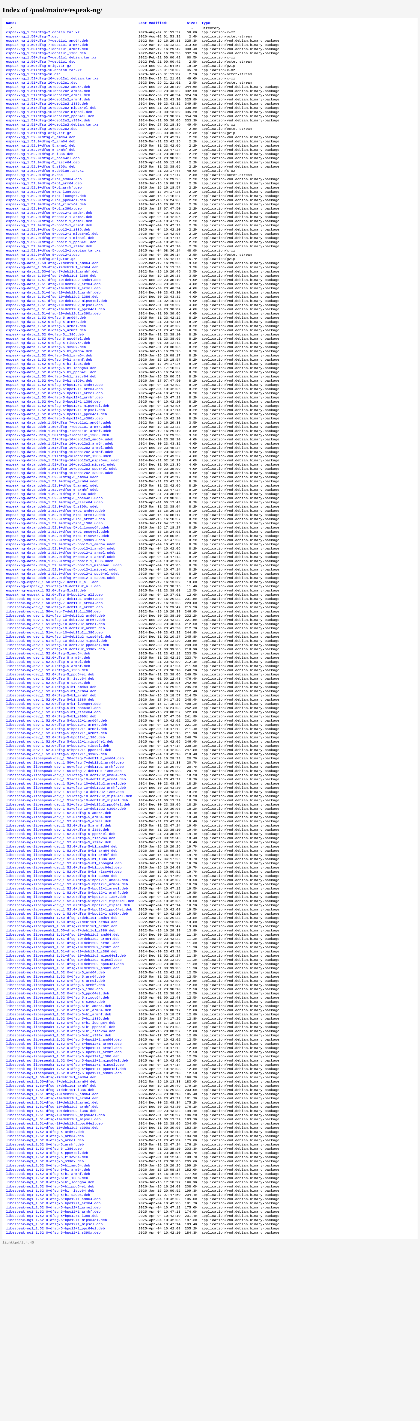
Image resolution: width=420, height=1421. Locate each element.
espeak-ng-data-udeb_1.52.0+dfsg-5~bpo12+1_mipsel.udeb (62, 647)
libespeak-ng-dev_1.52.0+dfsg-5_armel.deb (48, 753)
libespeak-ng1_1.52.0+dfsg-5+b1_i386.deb (47, 1343)
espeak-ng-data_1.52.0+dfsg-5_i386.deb (45, 379)
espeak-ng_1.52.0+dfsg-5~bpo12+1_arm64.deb (49, 245)
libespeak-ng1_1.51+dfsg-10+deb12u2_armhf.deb (52, 1261)
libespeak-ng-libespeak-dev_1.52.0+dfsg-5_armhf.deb (58, 940)
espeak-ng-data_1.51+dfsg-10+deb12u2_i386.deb (52, 336)
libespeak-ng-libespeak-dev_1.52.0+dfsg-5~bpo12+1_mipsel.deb (68, 1031)
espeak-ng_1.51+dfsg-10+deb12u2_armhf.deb (48, 110)
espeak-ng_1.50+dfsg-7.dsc (32, 38)
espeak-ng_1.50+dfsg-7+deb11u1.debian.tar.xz (51, 62)
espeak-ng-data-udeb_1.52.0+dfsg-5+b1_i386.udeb (54, 595)
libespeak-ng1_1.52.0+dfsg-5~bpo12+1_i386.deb (52, 1386)
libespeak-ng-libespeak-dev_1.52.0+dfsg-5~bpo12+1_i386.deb (66, 1022)
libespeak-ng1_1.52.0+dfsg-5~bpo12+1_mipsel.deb (54, 1396)
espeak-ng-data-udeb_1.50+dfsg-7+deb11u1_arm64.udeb (58, 484)
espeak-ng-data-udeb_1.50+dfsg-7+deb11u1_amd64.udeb (58, 480)
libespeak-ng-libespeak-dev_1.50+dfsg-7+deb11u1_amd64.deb (65, 863)
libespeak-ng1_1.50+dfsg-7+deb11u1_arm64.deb (51, 1233)
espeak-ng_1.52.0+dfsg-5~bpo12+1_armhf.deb (49, 254)
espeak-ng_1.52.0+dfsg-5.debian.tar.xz (45, 192)
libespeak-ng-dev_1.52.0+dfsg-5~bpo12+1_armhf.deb (56, 835)
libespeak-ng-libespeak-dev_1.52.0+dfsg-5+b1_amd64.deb (62, 964)
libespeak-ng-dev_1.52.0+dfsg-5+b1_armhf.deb (51, 791)
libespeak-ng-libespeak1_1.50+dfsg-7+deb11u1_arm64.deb (62, 1050)
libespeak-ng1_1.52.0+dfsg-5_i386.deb (44, 1309)
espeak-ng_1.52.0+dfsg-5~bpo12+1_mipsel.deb (50, 269)
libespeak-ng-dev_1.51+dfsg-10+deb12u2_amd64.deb (55, 700)
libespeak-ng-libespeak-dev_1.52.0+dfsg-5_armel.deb (58, 935)
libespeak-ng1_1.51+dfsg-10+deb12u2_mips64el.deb (55, 1271)
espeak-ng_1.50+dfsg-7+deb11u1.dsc (40, 67)
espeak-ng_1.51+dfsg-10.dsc (33, 81)
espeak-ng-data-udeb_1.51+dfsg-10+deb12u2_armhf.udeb (59, 513)
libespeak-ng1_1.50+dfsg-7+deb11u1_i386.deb (50, 1242)
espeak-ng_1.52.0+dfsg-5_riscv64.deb (42, 182)
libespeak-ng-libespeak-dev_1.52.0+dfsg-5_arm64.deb (58, 930)
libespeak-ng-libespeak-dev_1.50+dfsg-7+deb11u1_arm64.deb (65, 868)
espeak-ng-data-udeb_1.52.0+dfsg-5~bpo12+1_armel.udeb (60, 628)
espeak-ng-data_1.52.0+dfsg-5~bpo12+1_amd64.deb (54, 436)
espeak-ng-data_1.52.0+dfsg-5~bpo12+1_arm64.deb (54, 441)
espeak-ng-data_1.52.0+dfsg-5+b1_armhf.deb (49, 408)
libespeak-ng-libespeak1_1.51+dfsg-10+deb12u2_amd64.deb (63, 1065)
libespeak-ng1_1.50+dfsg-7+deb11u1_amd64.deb (51, 1228)
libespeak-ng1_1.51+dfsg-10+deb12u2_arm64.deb (52, 1252)
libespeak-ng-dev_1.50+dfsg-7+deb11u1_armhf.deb (54, 691)
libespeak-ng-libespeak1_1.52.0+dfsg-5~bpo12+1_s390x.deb (64, 1223)
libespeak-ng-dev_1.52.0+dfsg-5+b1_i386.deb (50, 796)
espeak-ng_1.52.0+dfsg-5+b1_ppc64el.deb (46, 225)
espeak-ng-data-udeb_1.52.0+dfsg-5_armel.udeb (52, 552)
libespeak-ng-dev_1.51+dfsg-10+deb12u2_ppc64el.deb (57, 734)
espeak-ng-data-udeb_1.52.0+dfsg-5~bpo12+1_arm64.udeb (60, 623)
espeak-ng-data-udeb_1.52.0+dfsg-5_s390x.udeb (52, 575)
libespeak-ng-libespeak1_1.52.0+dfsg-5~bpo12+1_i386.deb (63, 1204)
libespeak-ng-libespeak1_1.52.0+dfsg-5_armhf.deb (55, 1122)
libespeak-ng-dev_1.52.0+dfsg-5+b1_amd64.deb (51, 782)
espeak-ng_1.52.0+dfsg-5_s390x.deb (40, 187)
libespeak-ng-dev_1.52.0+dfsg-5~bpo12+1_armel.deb (56, 830)
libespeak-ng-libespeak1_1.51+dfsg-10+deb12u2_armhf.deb (63, 1079)
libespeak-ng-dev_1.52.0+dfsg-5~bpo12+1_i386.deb (55, 839)
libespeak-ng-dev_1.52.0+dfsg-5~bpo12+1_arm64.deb (56, 825)
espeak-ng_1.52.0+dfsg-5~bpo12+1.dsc (42, 288)
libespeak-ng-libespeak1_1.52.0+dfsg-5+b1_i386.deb (57, 1161)
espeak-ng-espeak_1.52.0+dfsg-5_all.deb (46, 671)
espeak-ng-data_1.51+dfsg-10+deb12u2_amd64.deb (53, 316)
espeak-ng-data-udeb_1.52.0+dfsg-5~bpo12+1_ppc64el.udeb (63, 652)
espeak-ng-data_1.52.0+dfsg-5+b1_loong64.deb (51, 417)
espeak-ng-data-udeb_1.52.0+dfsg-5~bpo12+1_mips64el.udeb (64, 643)
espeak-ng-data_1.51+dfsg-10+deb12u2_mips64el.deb (56, 340)
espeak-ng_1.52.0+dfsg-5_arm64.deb (40, 158)
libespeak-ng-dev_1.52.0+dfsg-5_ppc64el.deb (50, 767)
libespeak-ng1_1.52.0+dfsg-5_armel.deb (45, 1300)
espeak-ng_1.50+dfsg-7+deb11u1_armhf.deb (47, 53)
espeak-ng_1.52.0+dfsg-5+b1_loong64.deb (46, 221)
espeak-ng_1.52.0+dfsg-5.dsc (34, 197)
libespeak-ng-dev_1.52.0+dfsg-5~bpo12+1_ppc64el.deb (58, 854)
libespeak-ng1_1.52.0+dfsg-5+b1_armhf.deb (48, 1338)
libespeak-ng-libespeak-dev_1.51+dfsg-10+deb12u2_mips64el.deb (69, 906)
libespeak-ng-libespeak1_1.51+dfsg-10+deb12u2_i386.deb (62, 1084)
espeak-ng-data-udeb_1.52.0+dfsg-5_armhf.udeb (52, 556)
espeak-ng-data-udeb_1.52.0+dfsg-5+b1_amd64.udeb (55, 580)
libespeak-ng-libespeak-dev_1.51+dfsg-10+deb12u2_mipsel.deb (67, 911)
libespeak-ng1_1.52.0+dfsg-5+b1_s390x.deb (48, 1362)
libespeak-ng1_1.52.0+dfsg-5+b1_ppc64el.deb (50, 1353)
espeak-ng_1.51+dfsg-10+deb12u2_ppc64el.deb (50, 129)
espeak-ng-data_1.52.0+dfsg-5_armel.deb (46, 369)
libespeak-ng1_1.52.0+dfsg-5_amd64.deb (45, 1290)
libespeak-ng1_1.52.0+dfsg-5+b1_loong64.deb (50, 1348)
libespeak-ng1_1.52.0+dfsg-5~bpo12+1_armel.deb (53, 1377)
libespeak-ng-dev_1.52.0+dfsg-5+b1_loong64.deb (53, 801)
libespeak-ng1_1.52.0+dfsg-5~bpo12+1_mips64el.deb (56, 1391)
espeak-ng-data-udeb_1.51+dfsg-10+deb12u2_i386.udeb (58, 518)
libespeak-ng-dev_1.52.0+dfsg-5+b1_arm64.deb (51, 787)
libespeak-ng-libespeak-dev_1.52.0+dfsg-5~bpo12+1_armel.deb (67, 1012)
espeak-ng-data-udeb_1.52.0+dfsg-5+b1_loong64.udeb (57, 599)
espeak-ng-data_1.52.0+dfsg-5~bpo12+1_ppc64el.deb (56, 470)
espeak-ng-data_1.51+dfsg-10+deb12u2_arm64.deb (53, 321)
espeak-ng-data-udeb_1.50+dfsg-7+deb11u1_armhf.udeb (58, 489)
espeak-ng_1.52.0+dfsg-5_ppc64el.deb (42, 177)
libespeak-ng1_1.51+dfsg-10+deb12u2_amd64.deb (52, 1247)
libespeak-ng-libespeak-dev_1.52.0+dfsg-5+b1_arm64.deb (62, 969)
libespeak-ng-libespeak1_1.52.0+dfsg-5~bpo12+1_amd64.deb (64, 1185)
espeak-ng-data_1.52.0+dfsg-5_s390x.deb (46, 393)
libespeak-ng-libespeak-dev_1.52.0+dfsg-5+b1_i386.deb (60, 978)
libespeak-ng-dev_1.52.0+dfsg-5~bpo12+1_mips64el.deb (59, 844)
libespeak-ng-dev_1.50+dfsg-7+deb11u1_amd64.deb (54, 681)
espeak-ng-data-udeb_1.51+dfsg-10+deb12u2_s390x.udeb (59, 537)
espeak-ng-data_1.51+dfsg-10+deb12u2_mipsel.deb (54, 345)
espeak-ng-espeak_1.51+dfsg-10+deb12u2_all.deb (53, 667)
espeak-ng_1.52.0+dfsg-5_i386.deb (39, 173)
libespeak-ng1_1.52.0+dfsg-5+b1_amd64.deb (48, 1329)
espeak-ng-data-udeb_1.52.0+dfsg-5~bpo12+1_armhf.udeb (60, 633)
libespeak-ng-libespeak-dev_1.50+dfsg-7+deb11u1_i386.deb (64, 878)
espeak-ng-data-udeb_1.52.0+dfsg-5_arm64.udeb (52, 547)
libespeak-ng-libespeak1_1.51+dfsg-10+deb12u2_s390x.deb (63, 1103)
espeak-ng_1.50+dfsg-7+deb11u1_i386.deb (46, 57)
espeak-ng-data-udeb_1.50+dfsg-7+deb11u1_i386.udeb (57, 494)
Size (192, 23)
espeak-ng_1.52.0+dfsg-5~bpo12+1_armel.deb (49, 249)
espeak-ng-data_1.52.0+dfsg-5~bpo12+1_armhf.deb (54, 451)
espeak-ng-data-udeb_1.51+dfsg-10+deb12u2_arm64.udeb (59, 504)
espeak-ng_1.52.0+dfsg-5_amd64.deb (40, 153)
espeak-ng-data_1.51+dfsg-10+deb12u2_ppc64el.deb (55, 350)
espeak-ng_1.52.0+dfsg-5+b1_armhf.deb (44, 211)
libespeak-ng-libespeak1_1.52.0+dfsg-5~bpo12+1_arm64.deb (64, 1189)
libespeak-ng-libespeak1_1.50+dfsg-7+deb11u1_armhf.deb (62, 1055)
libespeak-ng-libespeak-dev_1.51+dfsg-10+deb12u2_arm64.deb (66, 887)
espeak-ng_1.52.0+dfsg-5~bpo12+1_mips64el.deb (52, 264)
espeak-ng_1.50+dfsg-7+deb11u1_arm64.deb (47, 48)
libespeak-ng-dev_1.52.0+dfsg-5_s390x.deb (48, 777)
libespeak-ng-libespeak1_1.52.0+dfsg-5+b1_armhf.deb (58, 1156)
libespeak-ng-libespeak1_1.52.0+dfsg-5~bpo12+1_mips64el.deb (67, 1209)
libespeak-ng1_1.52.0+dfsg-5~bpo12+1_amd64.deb (53, 1367)
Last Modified (153, 23)
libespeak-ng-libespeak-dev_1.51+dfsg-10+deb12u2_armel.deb (66, 892)
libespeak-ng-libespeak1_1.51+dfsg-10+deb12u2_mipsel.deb (64, 1094)
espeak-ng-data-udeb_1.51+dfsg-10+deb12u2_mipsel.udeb (60, 528)
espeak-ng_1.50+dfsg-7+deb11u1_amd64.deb (47, 43)
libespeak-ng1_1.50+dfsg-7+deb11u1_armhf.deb (51, 1237)
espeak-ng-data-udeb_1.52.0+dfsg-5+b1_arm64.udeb (55, 585)
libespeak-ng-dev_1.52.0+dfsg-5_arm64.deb (48, 748)
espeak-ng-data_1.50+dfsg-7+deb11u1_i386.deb (51, 312)
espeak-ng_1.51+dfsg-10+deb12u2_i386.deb (47, 115)
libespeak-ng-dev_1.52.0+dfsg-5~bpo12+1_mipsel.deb (57, 849)
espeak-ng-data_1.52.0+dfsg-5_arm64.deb (46, 364)
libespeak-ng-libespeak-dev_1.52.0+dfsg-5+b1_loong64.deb (64, 983)
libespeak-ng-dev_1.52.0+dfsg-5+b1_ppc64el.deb (53, 806)
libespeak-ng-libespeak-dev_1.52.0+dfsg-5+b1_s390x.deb (62, 998)
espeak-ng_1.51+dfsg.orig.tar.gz (38, 149)
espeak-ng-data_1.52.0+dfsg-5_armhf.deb (46, 374)
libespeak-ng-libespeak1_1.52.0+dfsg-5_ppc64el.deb (57, 1132)
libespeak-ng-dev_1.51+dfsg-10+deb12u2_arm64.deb (55, 705)
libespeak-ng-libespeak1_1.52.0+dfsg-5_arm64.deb (55, 1113)
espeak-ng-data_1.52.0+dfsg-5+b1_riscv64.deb (51, 427)
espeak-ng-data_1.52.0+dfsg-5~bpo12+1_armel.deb (54, 446)
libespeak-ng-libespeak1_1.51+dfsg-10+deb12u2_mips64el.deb (66, 1089)
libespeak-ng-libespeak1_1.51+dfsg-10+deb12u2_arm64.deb (63, 1070)
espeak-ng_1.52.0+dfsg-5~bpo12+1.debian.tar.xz (53, 283)
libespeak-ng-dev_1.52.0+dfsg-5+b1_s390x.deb (51, 815)
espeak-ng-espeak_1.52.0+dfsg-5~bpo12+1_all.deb (54, 676)
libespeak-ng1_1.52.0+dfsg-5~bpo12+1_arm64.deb (53, 1372)
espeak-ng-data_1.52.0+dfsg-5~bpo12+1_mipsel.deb (55, 465)
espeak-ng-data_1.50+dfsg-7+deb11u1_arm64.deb (52, 302)
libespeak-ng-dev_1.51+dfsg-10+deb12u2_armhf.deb (55, 715)
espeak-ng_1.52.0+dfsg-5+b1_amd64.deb (44, 201)
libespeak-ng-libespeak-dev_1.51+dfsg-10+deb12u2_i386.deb (65, 902)
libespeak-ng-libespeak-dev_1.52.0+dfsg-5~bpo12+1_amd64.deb (67, 1002)
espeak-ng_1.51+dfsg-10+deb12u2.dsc (41, 144)
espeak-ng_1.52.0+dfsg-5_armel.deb (40, 163)
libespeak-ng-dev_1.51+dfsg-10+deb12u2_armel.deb (55, 710)
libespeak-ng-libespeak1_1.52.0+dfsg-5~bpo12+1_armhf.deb (64, 1199)
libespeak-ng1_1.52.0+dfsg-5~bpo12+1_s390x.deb (53, 1405)
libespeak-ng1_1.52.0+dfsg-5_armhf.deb (45, 1305)
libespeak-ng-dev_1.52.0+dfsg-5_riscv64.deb (50, 772)
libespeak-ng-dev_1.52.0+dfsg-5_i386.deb (47, 763)
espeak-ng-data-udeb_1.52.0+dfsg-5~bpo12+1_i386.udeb (59, 638)
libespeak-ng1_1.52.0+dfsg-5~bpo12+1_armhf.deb (53, 1381)
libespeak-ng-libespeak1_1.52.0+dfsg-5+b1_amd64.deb (58, 1146)
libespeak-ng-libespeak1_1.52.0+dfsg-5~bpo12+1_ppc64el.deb (66, 1218)
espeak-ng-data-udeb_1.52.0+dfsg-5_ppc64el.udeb (54, 566)
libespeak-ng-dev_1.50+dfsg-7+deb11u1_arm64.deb (54, 686)
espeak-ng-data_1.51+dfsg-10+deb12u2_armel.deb (53, 326)
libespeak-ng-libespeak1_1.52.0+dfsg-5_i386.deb (54, 1127)
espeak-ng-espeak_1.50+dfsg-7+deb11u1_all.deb (52, 662)
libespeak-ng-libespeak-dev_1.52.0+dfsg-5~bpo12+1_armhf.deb (67, 1017)
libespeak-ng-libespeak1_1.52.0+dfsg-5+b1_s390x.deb (58, 1180)
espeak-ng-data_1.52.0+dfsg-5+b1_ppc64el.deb (51, 422)
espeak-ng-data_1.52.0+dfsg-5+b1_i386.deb (48, 412)
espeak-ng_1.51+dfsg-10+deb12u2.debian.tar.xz (52, 139)
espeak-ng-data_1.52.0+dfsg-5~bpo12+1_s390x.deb (54, 475)
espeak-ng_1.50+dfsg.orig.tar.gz (38, 72)
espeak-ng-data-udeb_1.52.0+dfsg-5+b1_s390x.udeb (55, 614)
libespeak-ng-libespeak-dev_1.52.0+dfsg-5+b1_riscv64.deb (64, 993)
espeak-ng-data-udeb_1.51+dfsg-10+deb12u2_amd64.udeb (59, 499)
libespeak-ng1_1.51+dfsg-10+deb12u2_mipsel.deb (53, 1276)
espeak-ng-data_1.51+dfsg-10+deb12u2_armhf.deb (53, 331)
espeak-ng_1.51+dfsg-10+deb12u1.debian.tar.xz (52, 86)
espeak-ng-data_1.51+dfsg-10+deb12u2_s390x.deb (53, 355)
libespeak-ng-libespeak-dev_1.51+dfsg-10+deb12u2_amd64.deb (66, 882)
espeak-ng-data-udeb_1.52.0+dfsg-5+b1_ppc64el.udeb (57, 604)
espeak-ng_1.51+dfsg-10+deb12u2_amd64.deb (48, 96)
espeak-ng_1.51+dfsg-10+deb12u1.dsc (41, 91)
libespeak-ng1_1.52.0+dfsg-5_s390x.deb (45, 1324)
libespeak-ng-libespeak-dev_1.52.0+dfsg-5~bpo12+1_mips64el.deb (70, 1026)
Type (206, 23)
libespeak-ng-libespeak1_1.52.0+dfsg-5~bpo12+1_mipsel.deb (65, 1213)
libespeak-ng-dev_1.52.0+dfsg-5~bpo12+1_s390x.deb (56, 858)
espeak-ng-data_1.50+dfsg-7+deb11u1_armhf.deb (52, 307)
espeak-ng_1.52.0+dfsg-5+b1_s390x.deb (44, 235)
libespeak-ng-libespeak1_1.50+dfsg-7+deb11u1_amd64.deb (62, 1046)
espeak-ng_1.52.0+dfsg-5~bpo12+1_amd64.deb (49, 240)
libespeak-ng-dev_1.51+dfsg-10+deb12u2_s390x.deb (55, 739)
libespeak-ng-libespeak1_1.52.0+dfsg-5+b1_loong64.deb (60, 1165)
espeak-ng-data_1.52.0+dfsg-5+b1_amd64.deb (49, 398)
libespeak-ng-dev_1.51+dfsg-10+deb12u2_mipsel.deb (56, 729)
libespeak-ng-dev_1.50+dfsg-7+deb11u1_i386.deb (53, 695)
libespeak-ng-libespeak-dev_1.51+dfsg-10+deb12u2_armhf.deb (66, 897)
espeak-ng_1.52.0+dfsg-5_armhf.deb (40, 168)
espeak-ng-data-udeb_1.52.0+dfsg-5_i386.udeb (51, 561)
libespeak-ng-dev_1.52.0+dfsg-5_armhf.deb (48, 758)
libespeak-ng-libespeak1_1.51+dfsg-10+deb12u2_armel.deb (63, 1074)
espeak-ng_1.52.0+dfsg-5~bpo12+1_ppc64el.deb (51, 273)
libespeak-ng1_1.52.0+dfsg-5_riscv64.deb (47, 1319)
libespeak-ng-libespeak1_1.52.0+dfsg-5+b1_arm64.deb (58, 1151)
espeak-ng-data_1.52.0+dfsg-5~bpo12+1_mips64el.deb (57, 460)
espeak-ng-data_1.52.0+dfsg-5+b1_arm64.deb (49, 403)
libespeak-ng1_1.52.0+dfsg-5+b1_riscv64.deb (50, 1357)
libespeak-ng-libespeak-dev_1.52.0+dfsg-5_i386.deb (57, 945)
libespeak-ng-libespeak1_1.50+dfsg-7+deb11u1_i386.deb (60, 1060)
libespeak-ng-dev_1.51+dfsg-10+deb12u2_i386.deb (54, 719)
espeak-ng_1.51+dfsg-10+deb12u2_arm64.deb (48, 101)
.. (8, 29)
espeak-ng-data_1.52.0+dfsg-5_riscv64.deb (48, 388)
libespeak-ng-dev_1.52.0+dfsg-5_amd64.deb (48, 743)
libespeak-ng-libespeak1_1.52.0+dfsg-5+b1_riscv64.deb (60, 1175)
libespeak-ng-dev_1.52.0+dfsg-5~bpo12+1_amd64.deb (56, 820)
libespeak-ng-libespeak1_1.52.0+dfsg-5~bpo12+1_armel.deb (64, 1194)
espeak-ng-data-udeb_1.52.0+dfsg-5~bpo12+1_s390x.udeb (60, 657)
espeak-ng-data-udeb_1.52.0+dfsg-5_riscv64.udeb (54, 571)
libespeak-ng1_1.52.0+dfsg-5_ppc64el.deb (47, 1314)
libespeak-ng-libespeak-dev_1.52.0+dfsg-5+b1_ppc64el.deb (64, 988)
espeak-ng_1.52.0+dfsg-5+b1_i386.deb (42, 216)
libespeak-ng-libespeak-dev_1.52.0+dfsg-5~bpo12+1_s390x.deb (67, 1041)
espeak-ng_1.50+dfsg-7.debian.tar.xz (42, 33)
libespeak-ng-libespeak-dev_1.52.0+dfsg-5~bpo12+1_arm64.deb (67, 1007)
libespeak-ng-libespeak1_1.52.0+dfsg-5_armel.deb (55, 1118)
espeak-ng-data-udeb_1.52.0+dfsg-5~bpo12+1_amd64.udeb (60, 619)
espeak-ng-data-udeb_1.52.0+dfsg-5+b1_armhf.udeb (55, 590)
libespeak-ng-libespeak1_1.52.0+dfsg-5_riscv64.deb (57, 1137)
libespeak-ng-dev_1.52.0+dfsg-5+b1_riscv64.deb (53, 811)
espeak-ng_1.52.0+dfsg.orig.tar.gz (40, 292)
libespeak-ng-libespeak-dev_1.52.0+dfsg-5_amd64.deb (58, 926)
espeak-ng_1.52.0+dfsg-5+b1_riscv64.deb (46, 230)
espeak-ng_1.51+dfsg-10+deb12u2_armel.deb (48, 105)
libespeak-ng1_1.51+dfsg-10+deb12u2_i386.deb (51, 1266)
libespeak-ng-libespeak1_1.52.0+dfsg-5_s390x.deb (55, 1141)
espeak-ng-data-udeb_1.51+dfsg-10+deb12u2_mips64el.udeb (63, 523)
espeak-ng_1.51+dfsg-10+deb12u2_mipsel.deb (49, 125)
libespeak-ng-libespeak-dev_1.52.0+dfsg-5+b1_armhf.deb (62, 974)
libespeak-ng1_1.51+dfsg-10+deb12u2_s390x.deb (52, 1285)
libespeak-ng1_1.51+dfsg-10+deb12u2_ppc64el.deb (54, 1281)
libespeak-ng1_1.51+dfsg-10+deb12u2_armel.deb (52, 1257)
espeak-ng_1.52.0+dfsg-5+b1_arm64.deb (44, 206)
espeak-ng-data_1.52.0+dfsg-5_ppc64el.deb (48, 384)
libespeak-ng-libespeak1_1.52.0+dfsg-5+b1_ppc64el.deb (60, 1170)
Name (11, 23)
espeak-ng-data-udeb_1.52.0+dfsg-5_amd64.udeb (52, 542)
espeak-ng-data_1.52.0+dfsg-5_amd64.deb (46, 360)
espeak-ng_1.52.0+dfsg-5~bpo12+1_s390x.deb (49, 278)
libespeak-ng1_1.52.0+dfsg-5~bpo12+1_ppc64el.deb (55, 1401)
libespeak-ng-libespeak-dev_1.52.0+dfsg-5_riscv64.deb (60, 954)
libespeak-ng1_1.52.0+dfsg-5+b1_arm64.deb (48, 1333)
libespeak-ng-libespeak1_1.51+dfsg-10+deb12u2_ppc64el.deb (65, 1098)
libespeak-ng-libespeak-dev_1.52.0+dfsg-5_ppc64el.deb (60, 950)
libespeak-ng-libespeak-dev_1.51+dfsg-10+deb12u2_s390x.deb (66, 921)
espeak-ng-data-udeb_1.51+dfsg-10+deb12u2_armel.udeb (59, 508)
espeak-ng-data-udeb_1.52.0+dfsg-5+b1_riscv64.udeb (57, 609)
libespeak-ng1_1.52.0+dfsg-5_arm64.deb (45, 1295)
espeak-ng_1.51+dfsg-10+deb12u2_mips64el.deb (51, 120)
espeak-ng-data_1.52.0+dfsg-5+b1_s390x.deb (49, 432)
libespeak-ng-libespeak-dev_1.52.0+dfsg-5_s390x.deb (58, 959)
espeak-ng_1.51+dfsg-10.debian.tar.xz (44, 77)
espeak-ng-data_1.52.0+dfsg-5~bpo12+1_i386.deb (53, 456)
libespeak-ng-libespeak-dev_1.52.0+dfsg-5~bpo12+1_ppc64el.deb (69, 1036)
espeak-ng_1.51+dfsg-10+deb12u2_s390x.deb (48, 134)
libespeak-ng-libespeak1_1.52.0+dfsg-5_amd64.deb (55, 1108)
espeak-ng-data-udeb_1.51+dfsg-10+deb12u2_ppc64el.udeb (62, 532)
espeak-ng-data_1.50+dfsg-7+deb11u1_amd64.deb (52, 297)
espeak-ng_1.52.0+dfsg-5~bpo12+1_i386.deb (48, 259)
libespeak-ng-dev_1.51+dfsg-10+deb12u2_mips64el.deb (58, 724)
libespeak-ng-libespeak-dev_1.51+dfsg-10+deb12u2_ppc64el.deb (68, 916)
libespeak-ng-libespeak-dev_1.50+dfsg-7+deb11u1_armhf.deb (65, 873)
